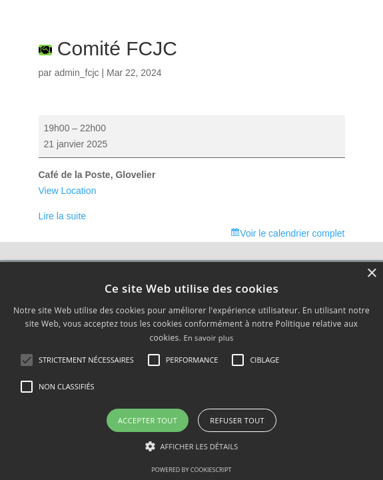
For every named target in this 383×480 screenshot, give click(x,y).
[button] (191, 447)
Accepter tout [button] (147, 420)
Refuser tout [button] (237, 420)
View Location (68, 190)
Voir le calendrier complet (292, 233)
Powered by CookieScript (191, 469)
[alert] (191, 371)
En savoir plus (208, 338)
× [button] (371, 274)
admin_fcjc (77, 72)
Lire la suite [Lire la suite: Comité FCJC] (63, 216)
